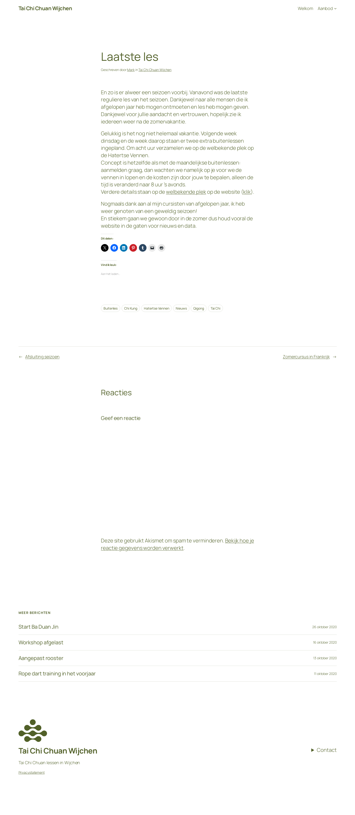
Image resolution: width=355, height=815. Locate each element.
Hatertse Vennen (156, 308)
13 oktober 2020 (325, 658)
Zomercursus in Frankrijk (306, 356)
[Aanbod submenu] (327, 8)
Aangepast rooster (41, 658)
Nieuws (181, 308)
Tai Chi (215, 308)
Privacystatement (32, 772)
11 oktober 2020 (325, 673)
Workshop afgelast (41, 642)
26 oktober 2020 (324, 627)
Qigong (198, 308)
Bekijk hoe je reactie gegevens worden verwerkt (177, 544)
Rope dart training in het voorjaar (57, 674)
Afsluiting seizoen (42, 356)
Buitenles (111, 308)
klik (247, 191)
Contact (326, 750)
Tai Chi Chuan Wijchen (45, 8)
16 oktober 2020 (325, 642)
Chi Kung (130, 308)
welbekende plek (186, 191)
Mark (131, 69)
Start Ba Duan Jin (38, 627)
